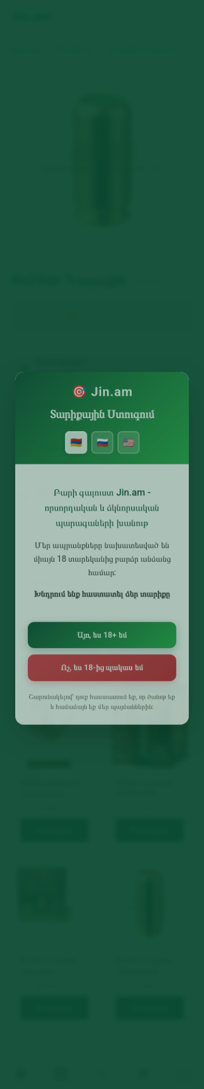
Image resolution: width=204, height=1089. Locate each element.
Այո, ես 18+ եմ (102, 635)
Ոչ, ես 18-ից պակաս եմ (102, 666)
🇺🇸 (127, 450)
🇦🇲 (76, 450)
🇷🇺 (101, 450)
